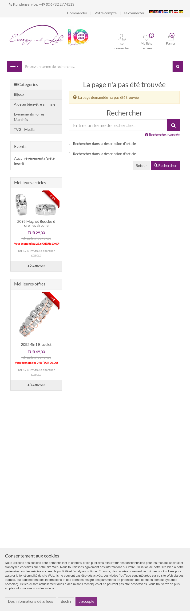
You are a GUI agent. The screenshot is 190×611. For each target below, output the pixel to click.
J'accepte (86, 601)
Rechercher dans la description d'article (104, 143)
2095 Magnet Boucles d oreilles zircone (36, 223)
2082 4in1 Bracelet (36, 344)
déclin (66, 601)
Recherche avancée (162, 134)
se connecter (134, 13)
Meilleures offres (29, 283)
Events (20, 146)
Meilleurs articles (30, 182)
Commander (77, 13)
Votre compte (106, 13)
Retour (141, 165)
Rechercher (165, 165)
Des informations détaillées (30, 601)
